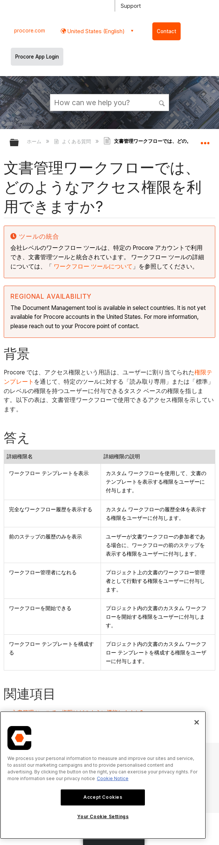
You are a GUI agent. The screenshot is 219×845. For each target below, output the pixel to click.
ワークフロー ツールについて (93, 266)
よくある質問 (73, 141)
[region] (103, 775)
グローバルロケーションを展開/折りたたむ (204, 140)
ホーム (35, 141)
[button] (162, 102)
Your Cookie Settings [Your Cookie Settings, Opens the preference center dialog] (102, 816)
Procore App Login (37, 57)
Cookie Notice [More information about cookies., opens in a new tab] (112, 778)
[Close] (196, 722)
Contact (166, 31)
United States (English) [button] (95, 31)
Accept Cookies (102, 797)
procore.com (29, 31)
